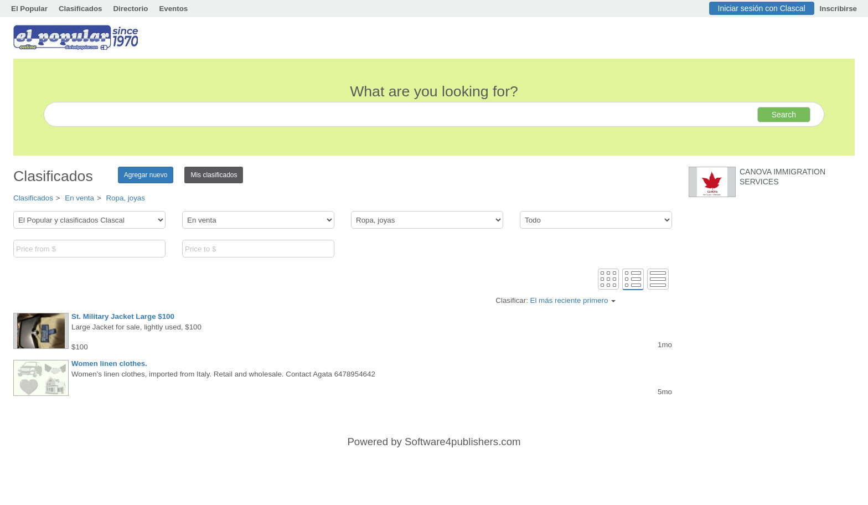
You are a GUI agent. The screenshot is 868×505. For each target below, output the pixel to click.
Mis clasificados (213, 175)
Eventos (173, 8)
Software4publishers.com (462, 441)
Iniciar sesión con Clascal (761, 8)
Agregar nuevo (146, 175)
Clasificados (80, 8)
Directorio (130, 8)
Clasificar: (555, 300)
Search (784, 114)
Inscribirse (838, 8)
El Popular (29, 8)
